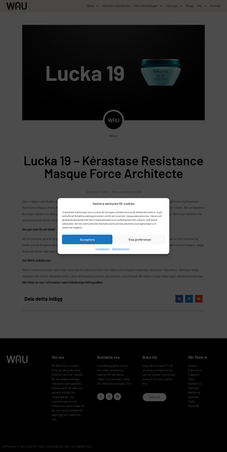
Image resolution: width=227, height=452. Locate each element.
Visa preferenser (139, 239)
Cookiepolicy (102, 248)
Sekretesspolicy (121, 248)
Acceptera (87, 239)
